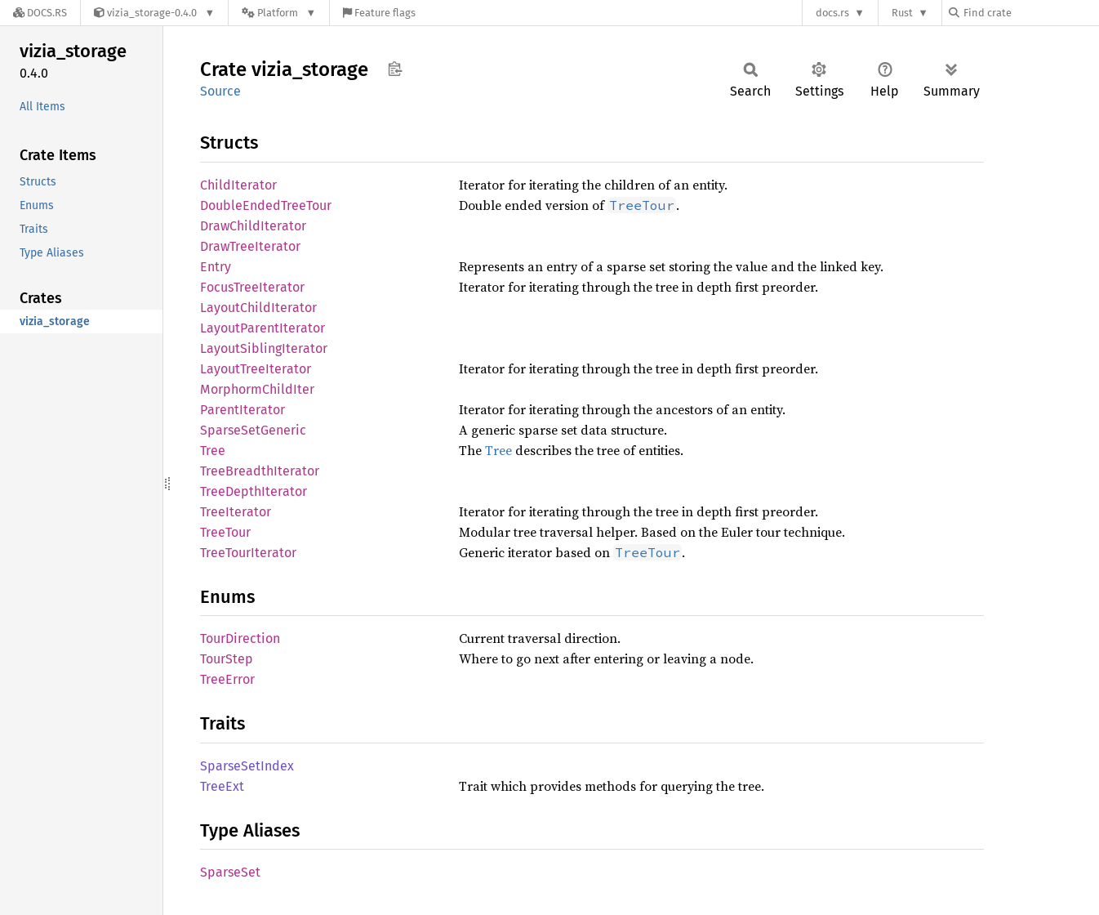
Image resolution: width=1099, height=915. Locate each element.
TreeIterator (235, 512)
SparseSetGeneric (253, 430)
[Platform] (279, 12)
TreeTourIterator (248, 552)
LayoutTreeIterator (255, 369)
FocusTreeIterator (252, 287)
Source (220, 91)
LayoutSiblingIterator (263, 348)
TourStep (226, 659)
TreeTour (225, 532)
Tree (212, 450)
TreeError (227, 679)
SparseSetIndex (247, 766)
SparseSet (230, 872)
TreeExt (222, 786)
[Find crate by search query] (1030, 12)
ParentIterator (242, 409)
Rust (902, 13)
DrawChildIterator (253, 226)
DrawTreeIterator (250, 246)
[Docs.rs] (40, 12)
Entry (215, 266)
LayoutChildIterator (258, 307)
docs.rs (832, 13)
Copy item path (394, 69)
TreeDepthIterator (253, 491)
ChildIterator (238, 185)
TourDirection (240, 638)
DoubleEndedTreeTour (265, 205)
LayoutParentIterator (262, 328)
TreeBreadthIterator (259, 471)
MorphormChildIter (257, 389)
